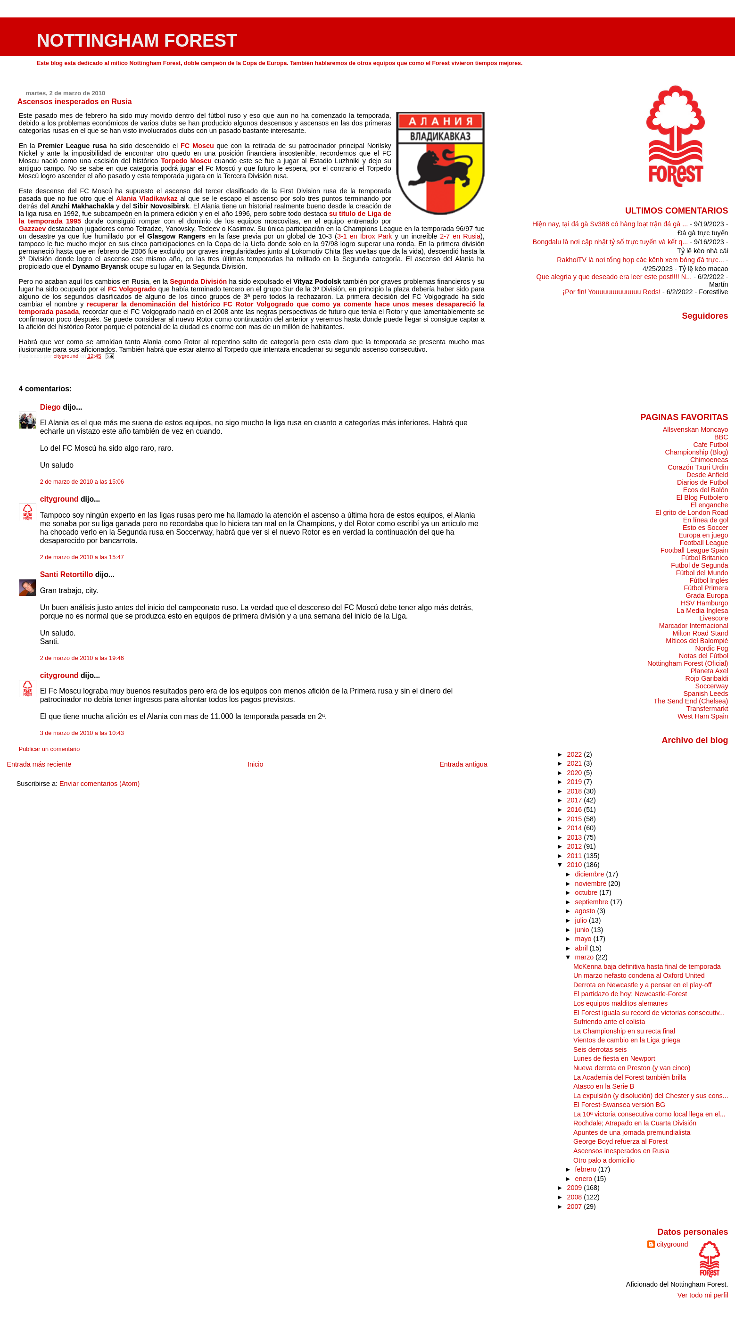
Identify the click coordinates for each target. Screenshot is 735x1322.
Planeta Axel (709, 671)
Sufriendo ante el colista (609, 1021)
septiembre (593, 902)
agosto (586, 911)
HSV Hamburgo (704, 603)
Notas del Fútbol (703, 656)
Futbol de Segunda (699, 565)
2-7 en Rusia (460, 236)
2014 (575, 828)
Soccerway (711, 686)
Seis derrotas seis (600, 1049)
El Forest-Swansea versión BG (619, 1104)
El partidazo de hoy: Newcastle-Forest (630, 994)
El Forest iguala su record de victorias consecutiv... (649, 1012)
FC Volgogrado (132, 289)
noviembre (592, 883)
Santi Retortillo (66, 574)
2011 (575, 855)
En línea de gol (705, 520)
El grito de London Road (691, 512)
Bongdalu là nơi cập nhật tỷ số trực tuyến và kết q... (610, 242)
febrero (586, 1169)
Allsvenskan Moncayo (695, 429)
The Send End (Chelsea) (691, 701)
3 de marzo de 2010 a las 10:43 (82, 733)
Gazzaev (32, 228)
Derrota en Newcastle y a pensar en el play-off (642, 985)
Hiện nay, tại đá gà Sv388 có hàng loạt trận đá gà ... (610, 224)
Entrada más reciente (39, 764)
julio (582, 920)
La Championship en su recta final (624, 1031)
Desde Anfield (707, 475)
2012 (575, 846)
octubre (587, 892)
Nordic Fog (711, 648)
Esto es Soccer (705, 527)
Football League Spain (694, 550)
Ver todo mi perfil (702, 1295)
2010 (575, 864)
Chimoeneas (709, 459)
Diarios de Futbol (702, 482)
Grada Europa (706, 595)
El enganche (709, 505)
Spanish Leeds (706, 693)
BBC (721, 437)
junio (583, 930)
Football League (704, 542)
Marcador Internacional (693, 625)
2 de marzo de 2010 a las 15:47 (82, 557)
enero (585, 1178)
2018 (575, 791)
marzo (585, 957)
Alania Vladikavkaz (146, 198)
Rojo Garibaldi (706, 678)
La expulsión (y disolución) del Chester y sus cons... (650, 1095)
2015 (575, 819)
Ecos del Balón (705, 490)
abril (582, 948)
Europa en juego (703, 535)
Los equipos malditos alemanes (620, 1003)
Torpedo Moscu (186, 161)
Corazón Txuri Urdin (698, 467)
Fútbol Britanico (704, 558)
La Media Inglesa (702, 610)
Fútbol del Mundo (702, 573)
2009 (575, 1187)
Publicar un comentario (49, 749)
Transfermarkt (707, 708)
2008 (575, 1197)
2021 (575, 763)
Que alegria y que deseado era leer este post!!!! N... (614, 277)
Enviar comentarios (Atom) (99, 783)
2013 (575, 837)
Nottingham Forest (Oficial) (687, 663)
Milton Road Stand (700, 633)
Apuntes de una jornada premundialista (632, 1132)
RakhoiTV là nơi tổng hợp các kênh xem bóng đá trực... (640, 260)
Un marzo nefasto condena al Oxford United (639, 975)
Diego (50, 407)
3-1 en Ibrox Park (364, 236)
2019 (575, 781)
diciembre (590, 874)
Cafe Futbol (710, 444)
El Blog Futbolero (702, 497)
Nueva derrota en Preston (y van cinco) (631, 1068)
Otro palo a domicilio (604, 1160)
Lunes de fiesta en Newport (614, 1058)
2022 (575, 754)
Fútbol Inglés (708, 580)
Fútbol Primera (706, 588)
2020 (575, 773)
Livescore (713, 618)
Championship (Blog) (696, 452)
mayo (584, 938)
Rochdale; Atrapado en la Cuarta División (634, 1123)
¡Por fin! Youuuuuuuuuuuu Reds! (611, 292)
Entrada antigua (463, 764)
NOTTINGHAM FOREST (137, 40)
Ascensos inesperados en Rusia (621, 1151)
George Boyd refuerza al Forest (620, 1141)
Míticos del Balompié (697, 640)
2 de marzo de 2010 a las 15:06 (82, 482)
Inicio (256, 764)
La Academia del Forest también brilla (629, 1077)
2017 (575, 800)
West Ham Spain (702, 716)
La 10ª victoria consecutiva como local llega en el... (649, 1114)
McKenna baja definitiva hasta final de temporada (647, 966)
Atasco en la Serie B (603, 1086)
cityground (59, 499)
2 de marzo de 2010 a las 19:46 (82, 658)
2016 (575, 809)
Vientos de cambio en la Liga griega (626, 1040)
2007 (575, 1206)
